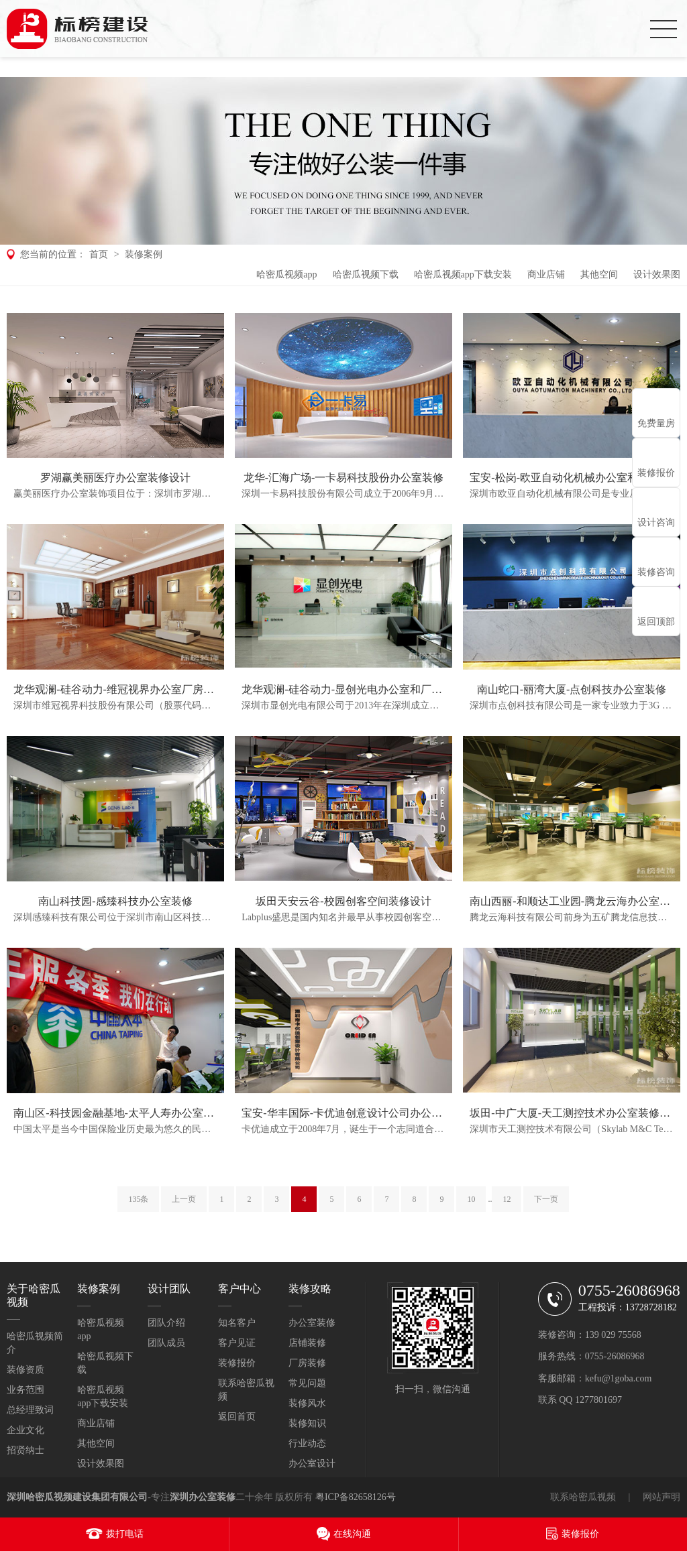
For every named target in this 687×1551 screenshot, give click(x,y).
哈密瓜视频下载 (366, 274)
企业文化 (25, 1430)
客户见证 (237, 1343)
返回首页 (237, 1417)
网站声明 (661, 1497)
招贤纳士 (25, 1450)
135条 (138, 1199)
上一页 (184, 1199)
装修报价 (237, 1363)
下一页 (546, 1199)
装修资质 (25, 1370)
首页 (98, 254)
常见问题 (307, 1383)
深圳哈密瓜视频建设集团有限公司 (77, 1497)
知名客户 (237, 1323)
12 (507, 1199)
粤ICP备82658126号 (355, 1497)
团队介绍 (166, 1323)
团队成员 (166, 1343)
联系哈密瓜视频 (583, 1497)
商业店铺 (546, 274)
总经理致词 (30, 1410)
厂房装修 (307, 1363)
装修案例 (143, 254)
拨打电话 (125, 1534)
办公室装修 (311, 1323)
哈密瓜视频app (286, 274)
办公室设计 (311, 1464)
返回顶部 (656, 622)
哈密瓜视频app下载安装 (463, 274)
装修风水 (307, 1403)
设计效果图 (656, 274)
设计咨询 (656, 522)
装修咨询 (656, 572)
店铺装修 (307, 1343)
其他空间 (599, 274)
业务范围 (25, 1390)
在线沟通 (352, 1534)
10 (471, 1199)
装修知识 (307, 1423)
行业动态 (307, 1443)
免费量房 (656, 423)
